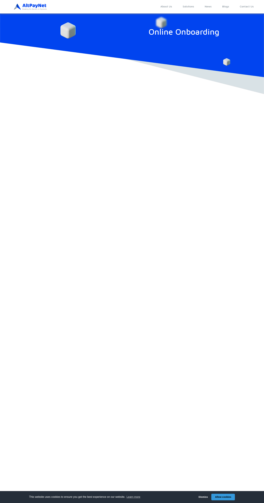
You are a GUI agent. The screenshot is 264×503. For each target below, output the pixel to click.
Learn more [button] (133, 496)
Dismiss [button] (203, 497)
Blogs (225, 6)
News (208, 6)
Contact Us (247, 6)
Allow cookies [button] (223, 497)
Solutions (188, 6)
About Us (166, 6)
